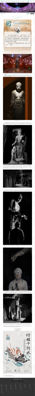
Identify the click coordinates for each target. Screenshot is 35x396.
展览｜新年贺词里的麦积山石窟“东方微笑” (8, 375)
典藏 (23, 1)
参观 (13, 1)
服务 (18, 1)
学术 (26, 1)
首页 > (1, 13)
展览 (16, 1)
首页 (8, 1)
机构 (11, 1)
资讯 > (2, 13)
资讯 (21, 1)
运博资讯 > (4, 13)
